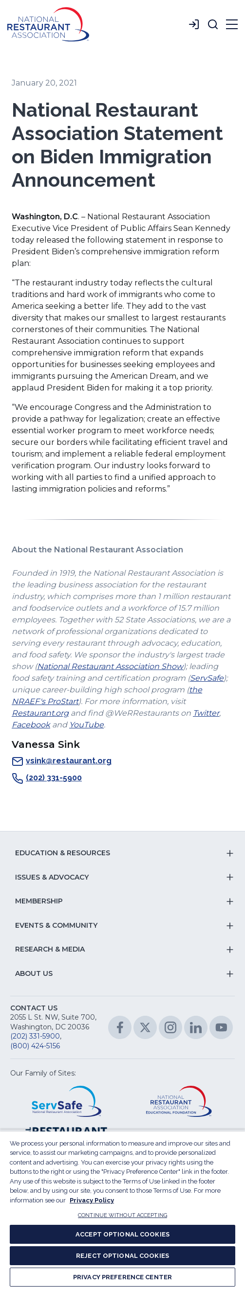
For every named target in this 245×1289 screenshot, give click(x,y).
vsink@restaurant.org (62, 761)
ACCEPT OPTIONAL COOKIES (122, 1234)
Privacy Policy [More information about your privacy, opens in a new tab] (92, 1200)
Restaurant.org (40, 713)
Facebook (31, 724)
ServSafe (207, 678)
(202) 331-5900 (47, 778)
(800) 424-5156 (35, 1046)
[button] (213, 24)
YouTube (86, 724)
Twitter (206, 713)
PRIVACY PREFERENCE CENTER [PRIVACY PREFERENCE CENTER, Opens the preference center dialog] (122, 1277)
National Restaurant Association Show (110, 666)
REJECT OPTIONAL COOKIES (122, 1255)
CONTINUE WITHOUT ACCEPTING (122, 1215)
